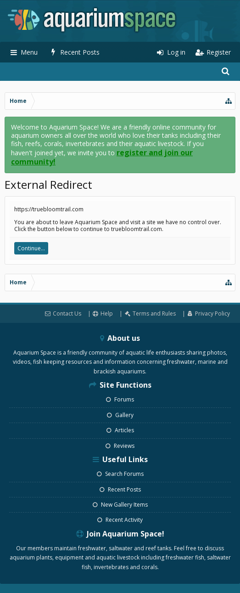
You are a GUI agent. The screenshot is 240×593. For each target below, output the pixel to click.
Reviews (120, 446)
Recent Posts (120, 489)
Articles (120, 430)
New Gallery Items (120, 504)
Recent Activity (120, 520)
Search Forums (120, 474)
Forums (120, 399)
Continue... (31, 248)
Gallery (120, 415)
